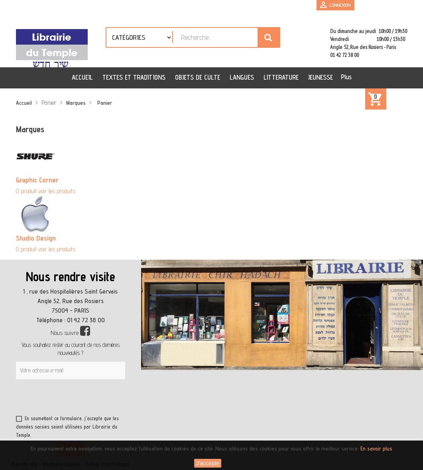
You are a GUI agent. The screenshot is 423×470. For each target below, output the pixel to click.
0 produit (26, 191)
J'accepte (208, 463)
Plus (346, 77)
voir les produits (56, 191)
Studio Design (36, 238)
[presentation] (92, 398)
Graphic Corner (37, 180)
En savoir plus (376, 448)
